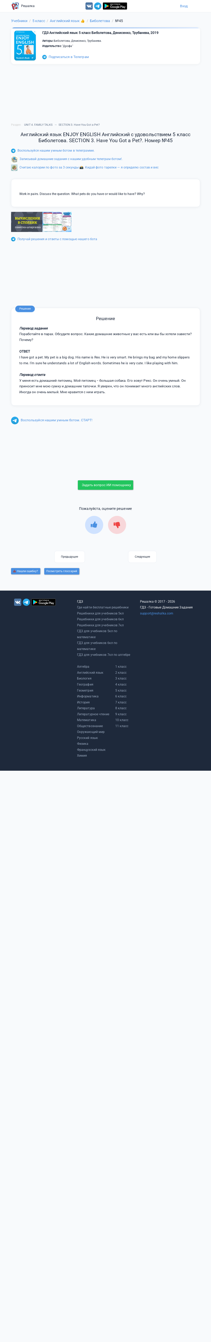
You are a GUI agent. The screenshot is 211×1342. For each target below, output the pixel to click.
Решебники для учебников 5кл (100, 613)
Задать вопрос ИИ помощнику (106, 485)
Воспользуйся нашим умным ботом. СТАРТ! (52, 420)
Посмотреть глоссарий (61, 571)
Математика (86, 720)
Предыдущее (69, 556)
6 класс (121, 696)
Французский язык (91, 750)
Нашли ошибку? (25, 571)
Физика (83, 744)
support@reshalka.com (156, 613)
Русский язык (87, 738)
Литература (86, 708)
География (85, 684)
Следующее (142, 556)
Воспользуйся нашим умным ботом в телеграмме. (53, 150)
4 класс (121, 684)
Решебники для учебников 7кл (100, 625)
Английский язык (90, 673)
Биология (84, 678)
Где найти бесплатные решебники (103, 607)
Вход (184, 6)
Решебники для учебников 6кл (100, 619)
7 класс (121, 702)
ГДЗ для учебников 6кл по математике (97, 646)
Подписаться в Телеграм (65, 57)
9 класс (121, 714)
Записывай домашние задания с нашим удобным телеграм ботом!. (67, 159)
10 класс (122, 720)
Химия (82, 755)
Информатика (88, 696)
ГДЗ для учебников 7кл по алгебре (103, 655)
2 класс (121, 673)
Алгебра (83, 666)
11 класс (122, 726)
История (83, 702)
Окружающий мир (91, 732)
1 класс (121, 666)
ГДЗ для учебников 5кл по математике (97, 634)
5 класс (121, 690)
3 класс (121, 678)
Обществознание (90, 726)
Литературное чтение (93, 714)
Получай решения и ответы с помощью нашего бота (54, 239)
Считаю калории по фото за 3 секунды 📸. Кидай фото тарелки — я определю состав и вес (85, 167)
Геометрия (85, 690)
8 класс (121, 708)
